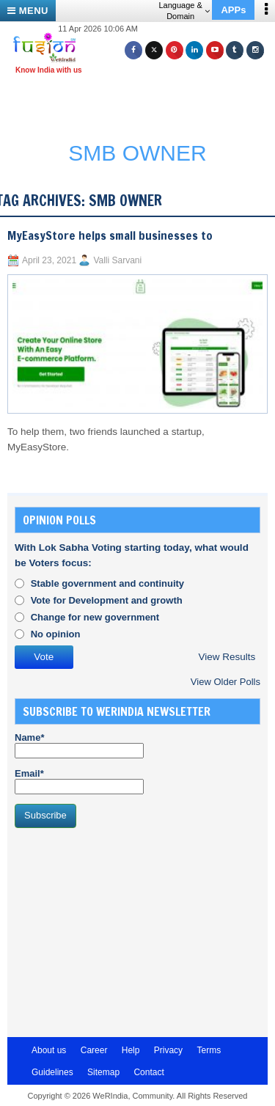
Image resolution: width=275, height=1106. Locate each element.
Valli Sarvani (117, 260)
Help (131, 1050)
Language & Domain (183, 11)
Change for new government (95, 617)
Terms (209, 1050)
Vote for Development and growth (107, 600)
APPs (233, 9)
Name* (79, 745)
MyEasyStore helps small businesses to (110, 235)
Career (94, 1050)
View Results (226, 656)
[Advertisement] (143, 101)
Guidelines (52, 1072)
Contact (148, 1072)
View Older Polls (225, 681)
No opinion (56, 634)
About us (49, 1050)
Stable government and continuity (107, 583)
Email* (79, 781)
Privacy (168, 1050)
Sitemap (103, 1072)
